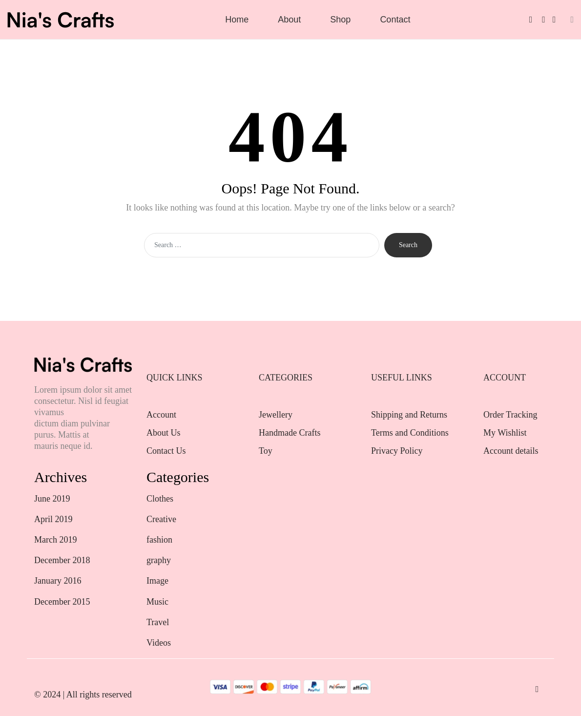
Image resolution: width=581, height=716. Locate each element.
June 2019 (52, 499)
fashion (159, 540)
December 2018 (62, 560)
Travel (157, 622)
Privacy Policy (397, 451)
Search (408, 245)
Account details (510, 451)
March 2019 (55, 540)
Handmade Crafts (289, 433)
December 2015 (62, 602)
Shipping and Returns (409, 415)
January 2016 (57, 581)
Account (161, 415)
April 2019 (53, 519)
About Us (163, 433)
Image (157, 581)
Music (157, 602)
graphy (158, 560)
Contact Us (166, 451)
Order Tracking (510, 415)
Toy (265, 451)
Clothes (159, 499)
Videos (158, 643)
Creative (161, 519)
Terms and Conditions (410, 433)
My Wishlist (504, 433)
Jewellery (276, 415)
